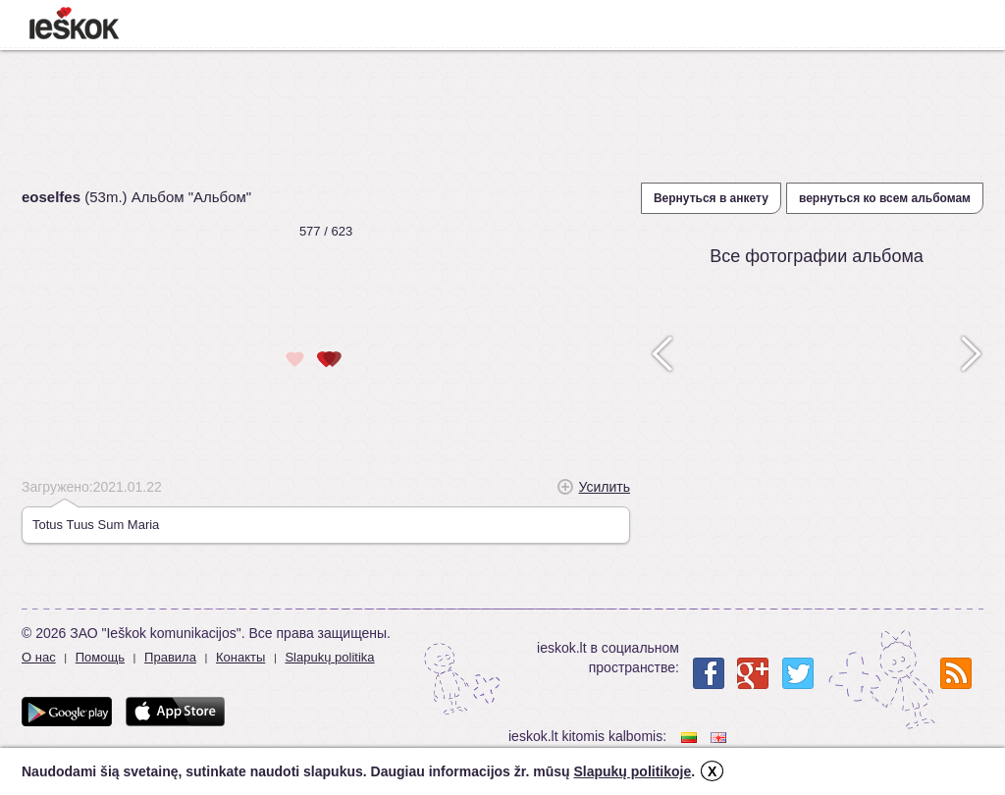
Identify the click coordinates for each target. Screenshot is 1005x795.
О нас (39, 657)
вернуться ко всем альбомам (885, 198)
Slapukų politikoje (632, 771)
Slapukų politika (329, 657)
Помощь (100, 657)
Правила (170, 657)
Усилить (604, 487)
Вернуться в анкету (711, 198)
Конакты (240, 657)
